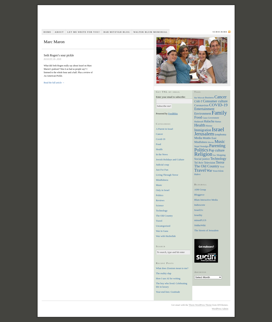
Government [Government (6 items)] (213, 118)
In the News (162, 154)
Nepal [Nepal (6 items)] (197, 146)
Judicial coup (162, 164)
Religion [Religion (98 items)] (203, 154)
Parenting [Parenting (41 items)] (217, 145)
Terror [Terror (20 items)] (220, 162)
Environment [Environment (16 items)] (202, 113)
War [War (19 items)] (209, 170)
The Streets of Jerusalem (206, 230)
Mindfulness (162, 179)
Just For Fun (162, 169)
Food (158, 144)
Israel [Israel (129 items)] (218, 129)
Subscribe (220, 32)
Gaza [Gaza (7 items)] (204, 117)
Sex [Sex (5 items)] (214, 155)
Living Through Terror (167, 174)
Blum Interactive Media (206, 199)
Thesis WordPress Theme (200, 305)
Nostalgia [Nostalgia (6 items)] (204, 146)
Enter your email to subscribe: (171, 96)
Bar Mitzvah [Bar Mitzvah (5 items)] (199, 98)
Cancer (159, 134)
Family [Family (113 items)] (219, 113)
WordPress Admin (220, 308)
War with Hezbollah (166, 236)
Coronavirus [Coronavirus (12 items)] (201, 105)
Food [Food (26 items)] (198, 117)
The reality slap (163, 273)
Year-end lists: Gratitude (168, 291)
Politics (159, 195)
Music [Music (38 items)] (220, 141)
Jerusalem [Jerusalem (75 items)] (204, 134)
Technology (162, 210)
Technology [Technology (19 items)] (218, 159)
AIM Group (200, 189)
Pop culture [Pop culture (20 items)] (217, 150)
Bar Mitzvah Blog (117, 32)
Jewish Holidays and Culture (170, 159)
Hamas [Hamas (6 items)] (218, 121)
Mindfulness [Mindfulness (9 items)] (200, 142)
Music (159, 185)
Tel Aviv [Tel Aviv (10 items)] (198, 162)
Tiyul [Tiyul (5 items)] (222, 167)
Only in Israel (162, 190)
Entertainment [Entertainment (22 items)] (204, 109)
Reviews (160, 200)
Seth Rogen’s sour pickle (59, 55)
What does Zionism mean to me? (172, 268)
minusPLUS (200, 220)
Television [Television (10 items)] (209, 162)
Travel (159, 220)
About (59, 32)
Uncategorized (163, 225)
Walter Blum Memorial (151, 32)
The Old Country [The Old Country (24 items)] (206, 166)
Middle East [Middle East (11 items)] (209, 138)
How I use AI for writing (168, 278)
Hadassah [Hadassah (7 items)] (198, 121)
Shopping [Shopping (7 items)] (221, 155)
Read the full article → (54, 82)
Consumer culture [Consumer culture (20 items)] (215, 101)
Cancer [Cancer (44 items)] (220, 97)
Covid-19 (160, 139)
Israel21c (198, 210)
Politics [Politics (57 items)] (201, 149)
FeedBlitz (173, 113)
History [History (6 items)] (209, 126)
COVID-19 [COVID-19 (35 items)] (218, 105)
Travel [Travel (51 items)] (200, 170)
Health (159, 149)
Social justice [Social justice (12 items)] (202, 158)
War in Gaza (162, 231)
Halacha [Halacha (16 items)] (209, 121)
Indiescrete (199, 204)
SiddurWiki (200, 225)
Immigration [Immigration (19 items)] (202, 130)
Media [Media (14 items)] (198, 138)
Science (160, 205)
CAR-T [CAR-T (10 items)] (198, 101)
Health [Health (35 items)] (199, 125)
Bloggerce (199, 194)
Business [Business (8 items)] (209, 97)
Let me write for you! (83, 32)
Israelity (198, 215)
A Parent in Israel (164, 128)
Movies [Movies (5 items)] (211, 142)
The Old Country (164, 215)
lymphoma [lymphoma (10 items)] (220, 134)
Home (47, 32)
